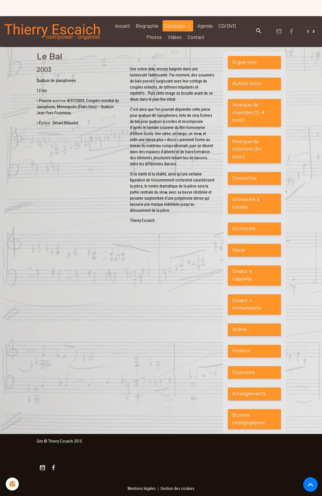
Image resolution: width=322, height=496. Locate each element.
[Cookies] (12, 484)
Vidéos (175, 37)
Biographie (147, 26)
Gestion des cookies (177, 488)
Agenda (205, 26)
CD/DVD (227, 26)
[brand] (52, 31)
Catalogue (175, 26)
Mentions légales (142, 488)
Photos (154, 37)
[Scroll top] (310, 484)
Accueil (122, 26)
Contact (196, 37)
